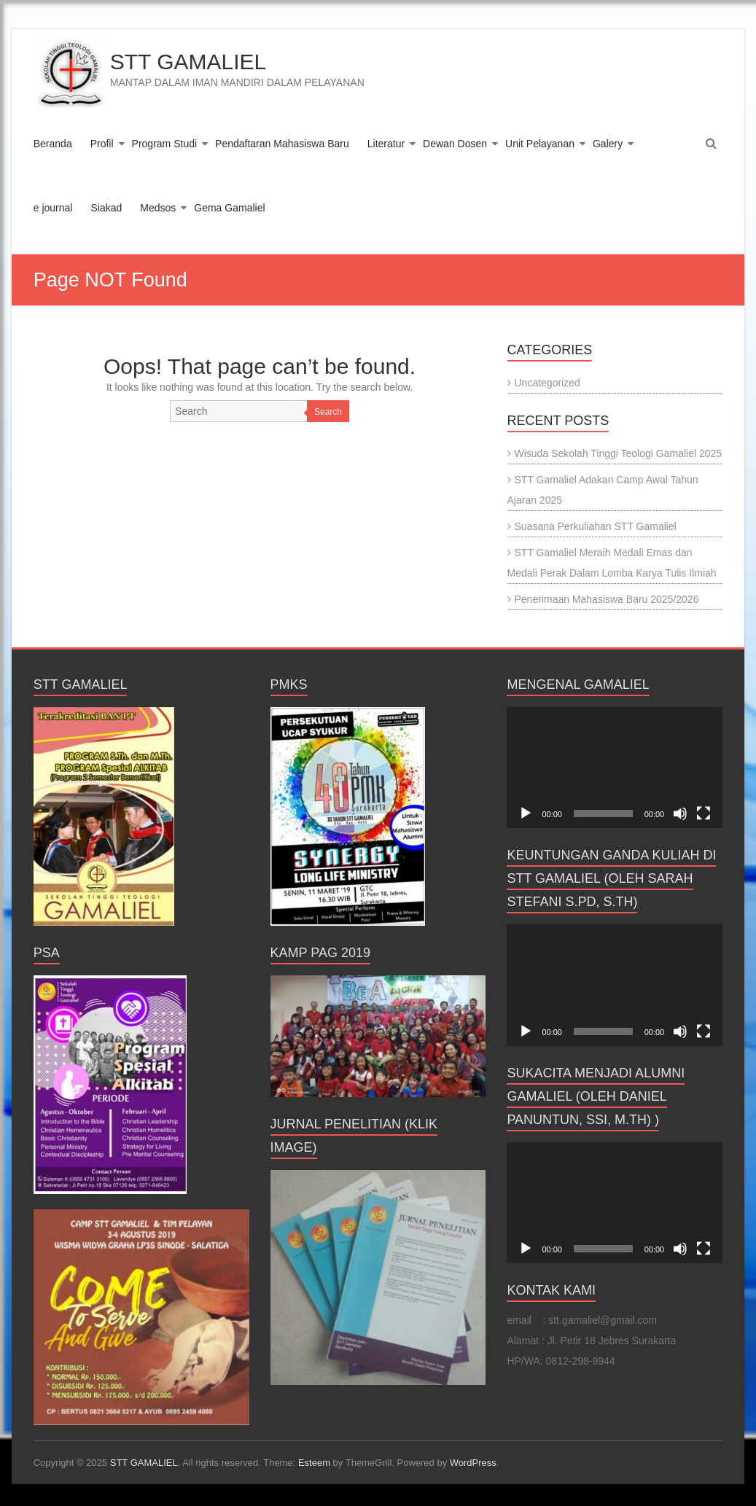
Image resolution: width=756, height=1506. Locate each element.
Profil (102, 143)
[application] (614, 767)
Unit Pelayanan (539, 143)
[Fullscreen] (703, 813)
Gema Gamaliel (229, 208)
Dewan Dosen (455, 143)
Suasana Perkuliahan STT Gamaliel (596, 526)
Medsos (158, 208)
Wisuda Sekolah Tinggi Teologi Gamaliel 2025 (618, 453)
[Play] (525, 813)
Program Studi (164, 143)
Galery (608, 143)
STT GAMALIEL (188, 62)
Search (328, 412)
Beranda (53, 143)
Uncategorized (547, 383)
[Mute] (680, 813)
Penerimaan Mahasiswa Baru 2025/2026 (607, 599)
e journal (53, 208)
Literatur (386, 143)
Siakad (106, 208)
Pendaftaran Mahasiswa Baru (282, 143)
